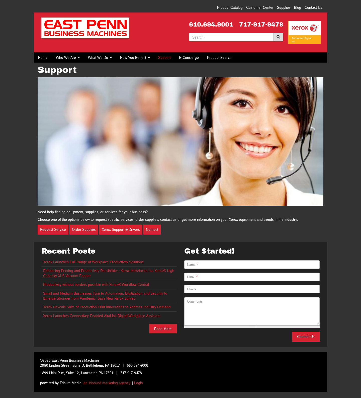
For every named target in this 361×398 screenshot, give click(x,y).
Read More (163, 329)
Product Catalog (230, 7)
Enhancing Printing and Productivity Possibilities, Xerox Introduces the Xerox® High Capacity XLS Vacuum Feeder (108, 273)
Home (43, 57)
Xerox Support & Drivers (121, 229)
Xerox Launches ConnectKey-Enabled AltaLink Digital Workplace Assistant (101, 316)
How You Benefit (133, 57)
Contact (152, 229)
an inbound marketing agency (106, 383)
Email (192, 277)
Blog (297, 7)
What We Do (98, 57)
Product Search (219, 57)
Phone (191, 289)
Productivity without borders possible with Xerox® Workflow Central (96, 284)
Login (138, 383)
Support (164, 57)
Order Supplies (84, 229)
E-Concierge (189, 57)
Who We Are (66, 57)
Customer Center (260, 7)
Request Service (53, 229)
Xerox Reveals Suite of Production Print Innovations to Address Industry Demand (107, 307)
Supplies (284, 7)
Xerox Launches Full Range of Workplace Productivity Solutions (93, 262)
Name (192, 265)
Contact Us (313, 7)
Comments (195, 301)
